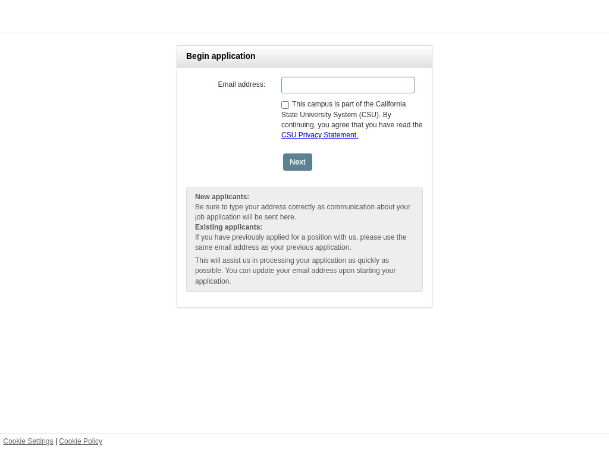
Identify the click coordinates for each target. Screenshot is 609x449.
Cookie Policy (80, 441)
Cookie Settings (29, 441)
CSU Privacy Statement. (319, 135)
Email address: (241, 84)
